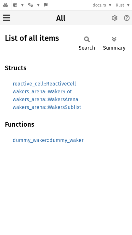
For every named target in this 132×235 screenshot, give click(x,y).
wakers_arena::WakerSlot (42, 91)
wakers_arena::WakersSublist (47, 107)
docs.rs (99, 5)
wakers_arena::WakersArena (45, 99)
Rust (120, 5)
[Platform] (34, 5)
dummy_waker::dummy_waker (48, 140)
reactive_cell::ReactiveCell (44, 84)
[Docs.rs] (5, 5)
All (60, 18)
